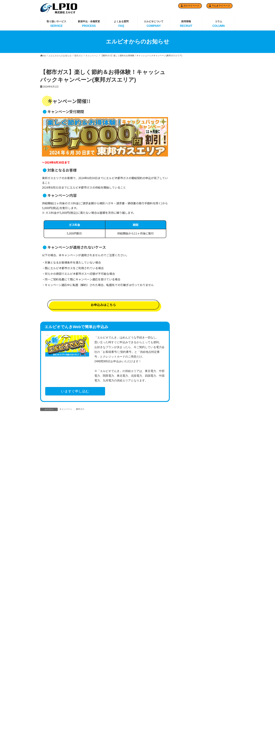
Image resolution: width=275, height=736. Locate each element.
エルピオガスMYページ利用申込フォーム (86, 710)
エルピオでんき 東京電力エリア (153, 701)
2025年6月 (189, 453)
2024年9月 (189, 507)
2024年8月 (189, 514)
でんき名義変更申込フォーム (186, 699)
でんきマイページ (219, 5)
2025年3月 (189, 466)
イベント (188, 348)
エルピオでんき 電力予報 (153, 694)
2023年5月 (189, 615)
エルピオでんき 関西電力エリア (153, 720)
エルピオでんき (191, 354)
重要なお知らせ (191, 388)
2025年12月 (189, 412)
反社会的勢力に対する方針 (220, 700)
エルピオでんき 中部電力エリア (153, 710)
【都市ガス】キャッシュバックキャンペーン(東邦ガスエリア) (218, 145)
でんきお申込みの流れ (184, 682)
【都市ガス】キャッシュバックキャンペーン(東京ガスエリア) (218, 187)
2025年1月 (189, 480)
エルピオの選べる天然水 (185, 730)
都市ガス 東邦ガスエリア (120, 706)
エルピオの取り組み (217, 688)
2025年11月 (189, 419)
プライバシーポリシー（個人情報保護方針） (220, 717)
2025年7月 (189, 446)
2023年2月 (189, 635)
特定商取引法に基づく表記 (220, 724)
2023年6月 (189, 608)
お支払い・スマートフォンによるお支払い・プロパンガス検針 (87, 721)
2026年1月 (189, 405)
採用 (185, 361)
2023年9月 (189, 588)
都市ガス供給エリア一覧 (119, 724)
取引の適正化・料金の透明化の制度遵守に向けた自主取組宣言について (218, 102)
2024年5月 (189, 534)
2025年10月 (189, 426)
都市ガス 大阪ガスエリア (120, 712)
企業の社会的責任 (216, 694)
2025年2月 (189, 473)
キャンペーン (65, 409)
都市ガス (80, 409)
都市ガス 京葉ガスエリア (120, 700)
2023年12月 (189, 568)
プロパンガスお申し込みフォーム (87, 701)
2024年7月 (189, 520)
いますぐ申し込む (75, 391)
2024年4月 (189, 541)
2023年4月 (189, 622)
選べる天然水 (190, 368)
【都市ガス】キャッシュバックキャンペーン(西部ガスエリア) (218, 123)
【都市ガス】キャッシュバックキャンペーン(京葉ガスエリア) (218, 208)
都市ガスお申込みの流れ (119, 730)
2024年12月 (189, 487)
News (186, 341)
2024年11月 (189, 493)
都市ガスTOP (114, 688)
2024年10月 (189, 500)
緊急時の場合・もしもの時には (220, 707)
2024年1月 (189, 561)
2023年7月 (189, 602)
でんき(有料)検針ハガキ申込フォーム (185, 690)
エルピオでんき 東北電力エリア (153, 728)
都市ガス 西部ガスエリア (120, 718)
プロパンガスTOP (83, 688)
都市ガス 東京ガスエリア (120, 694)
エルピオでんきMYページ (186, 715)
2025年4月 (189, 460)
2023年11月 (189, 575)
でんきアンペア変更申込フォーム (186, 708)
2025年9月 (189, 432)
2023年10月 (189, 581)
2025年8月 (189, 439)
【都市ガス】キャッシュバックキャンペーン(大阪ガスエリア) (218, 166)
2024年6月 (189, 527)
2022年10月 (189, 656)
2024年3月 (189, 547)
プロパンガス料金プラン (85, 694)
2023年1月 (189, 642)
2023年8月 (189, 595)
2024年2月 (189, 554)
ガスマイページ (190, 5)
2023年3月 (189, 629)
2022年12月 (189, 649)
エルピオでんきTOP (150, 688)
